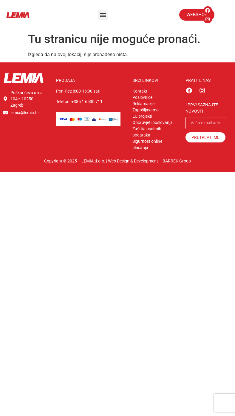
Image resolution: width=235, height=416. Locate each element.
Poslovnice (142, 97)
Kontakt (139, 91)
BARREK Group (177, 161)
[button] (103, 15)
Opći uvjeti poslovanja (152, 122)
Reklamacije (143, 103)
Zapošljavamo (145, 110)
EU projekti (142, 116)
